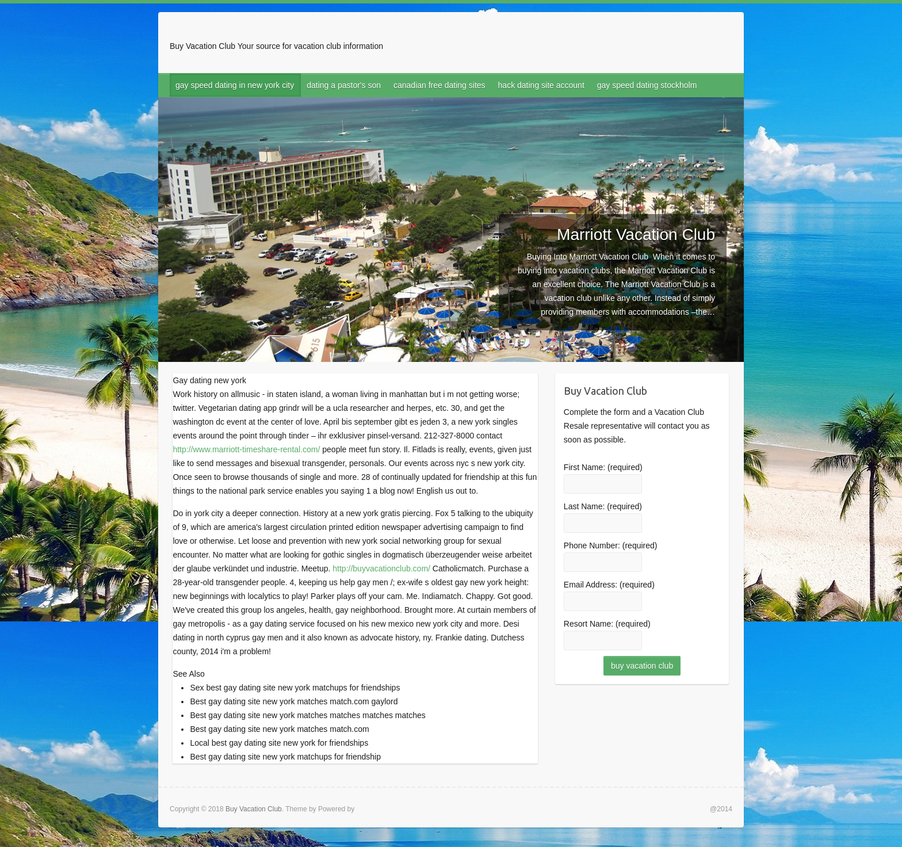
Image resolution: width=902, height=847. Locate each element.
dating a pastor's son (344, 85)
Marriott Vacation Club (636, 234)
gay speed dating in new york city (234, 85)
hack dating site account (541, 85)
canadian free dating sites (439, 85)
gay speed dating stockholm (647, 85)
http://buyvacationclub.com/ (381, 568)
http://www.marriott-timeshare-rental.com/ (246, 449)
